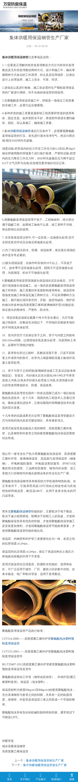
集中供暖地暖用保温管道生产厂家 (45, 765)
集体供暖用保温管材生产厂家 (45, 760)
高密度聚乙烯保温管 (15, 751)
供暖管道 (8, 740)
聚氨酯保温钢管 (21, 511)
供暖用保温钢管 (20, 131)
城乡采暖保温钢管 (13, 746)
